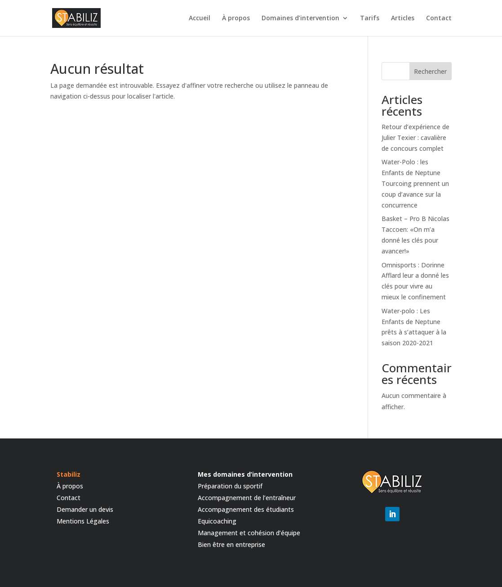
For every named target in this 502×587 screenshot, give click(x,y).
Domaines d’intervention (300, 18)
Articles (402, 18)
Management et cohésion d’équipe (249, 532)
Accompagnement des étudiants (246, 509)
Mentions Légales (83, 521)
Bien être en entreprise (231, 544)
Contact (439, 18)
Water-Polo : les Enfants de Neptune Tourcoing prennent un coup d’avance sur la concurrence (415, 183)
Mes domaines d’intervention (245, 474)
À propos (236, 18)
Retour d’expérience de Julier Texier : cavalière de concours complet (415, 137)
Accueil (199, 18)
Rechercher (430, 71)
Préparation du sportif (230, 486)
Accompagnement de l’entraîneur (247, 497)
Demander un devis (85, 509)
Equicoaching (217, 521)
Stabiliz (68, 474)
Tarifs (369, 18)
